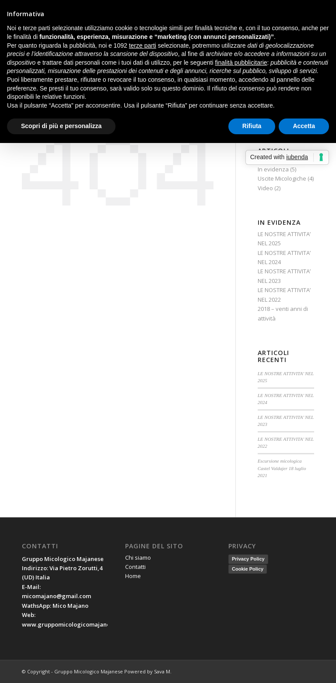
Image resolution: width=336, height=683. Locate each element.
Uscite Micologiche (282, 178)
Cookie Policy (247, 568)
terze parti (142, 45)
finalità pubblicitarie (241, 62)
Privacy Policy (248, 558)
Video (265, 188)
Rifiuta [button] (252, 125)
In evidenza (273, 169)
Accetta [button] (304, 125)
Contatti (135, 567)
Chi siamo (138, 557)
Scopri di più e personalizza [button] (61, 125)
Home (133, 576)
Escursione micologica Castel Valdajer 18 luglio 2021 (282, 468)
